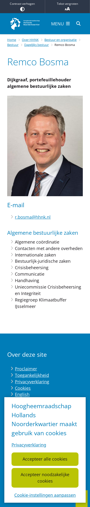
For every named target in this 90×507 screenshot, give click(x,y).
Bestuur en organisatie (60, 40)
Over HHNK (30, 40)
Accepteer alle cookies (45, 459)
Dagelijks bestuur (36, 45)
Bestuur (12, 45)
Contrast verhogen (22, 6)
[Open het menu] (60, 24)
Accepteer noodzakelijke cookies (45, 478)
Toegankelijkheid (32, 375)
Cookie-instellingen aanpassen (45, 495)
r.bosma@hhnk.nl (33, 217)
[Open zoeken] (78, 23)
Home (11, 40)
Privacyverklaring (29, 445)
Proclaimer (26, 369)
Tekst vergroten (67, 6)
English (22, 394)
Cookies (23, 388)
